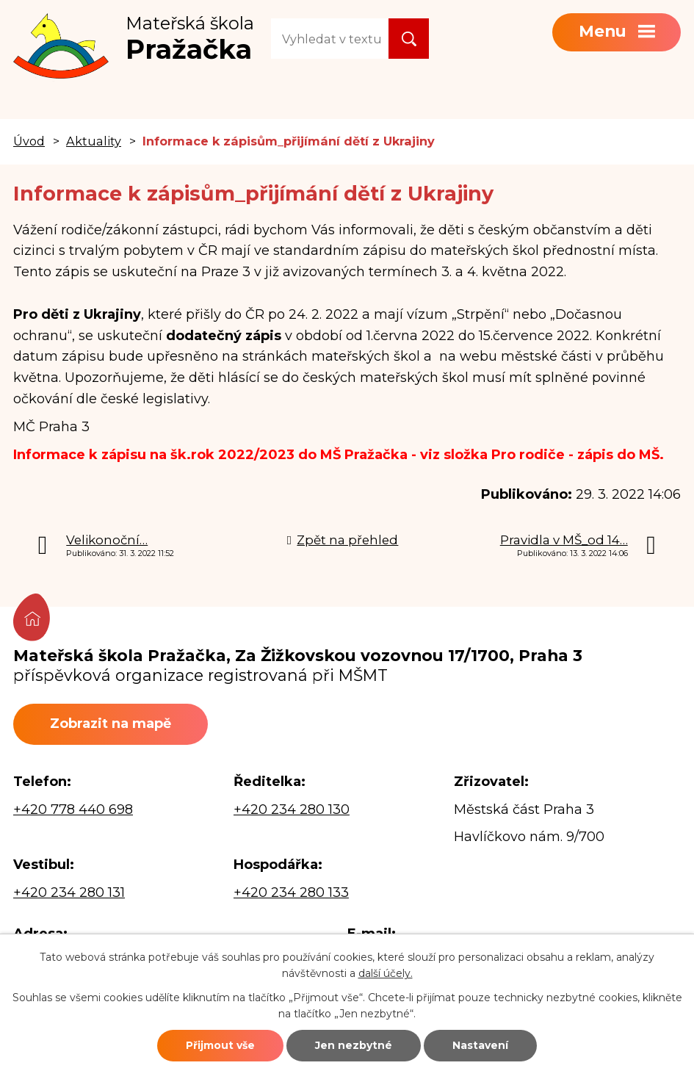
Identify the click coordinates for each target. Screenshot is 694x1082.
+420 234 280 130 (292, 809)
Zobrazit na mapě (110, 723)
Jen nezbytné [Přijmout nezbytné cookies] (353, 1045)
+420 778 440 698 (73, 809)
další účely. (385, 973)
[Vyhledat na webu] (329, 38)
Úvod (29, 141)
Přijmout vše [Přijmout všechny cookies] (220, 1045)
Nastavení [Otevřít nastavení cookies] (480, 1045)
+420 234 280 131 (69, 892)
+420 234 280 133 (291, 892)
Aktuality (93, 141)
